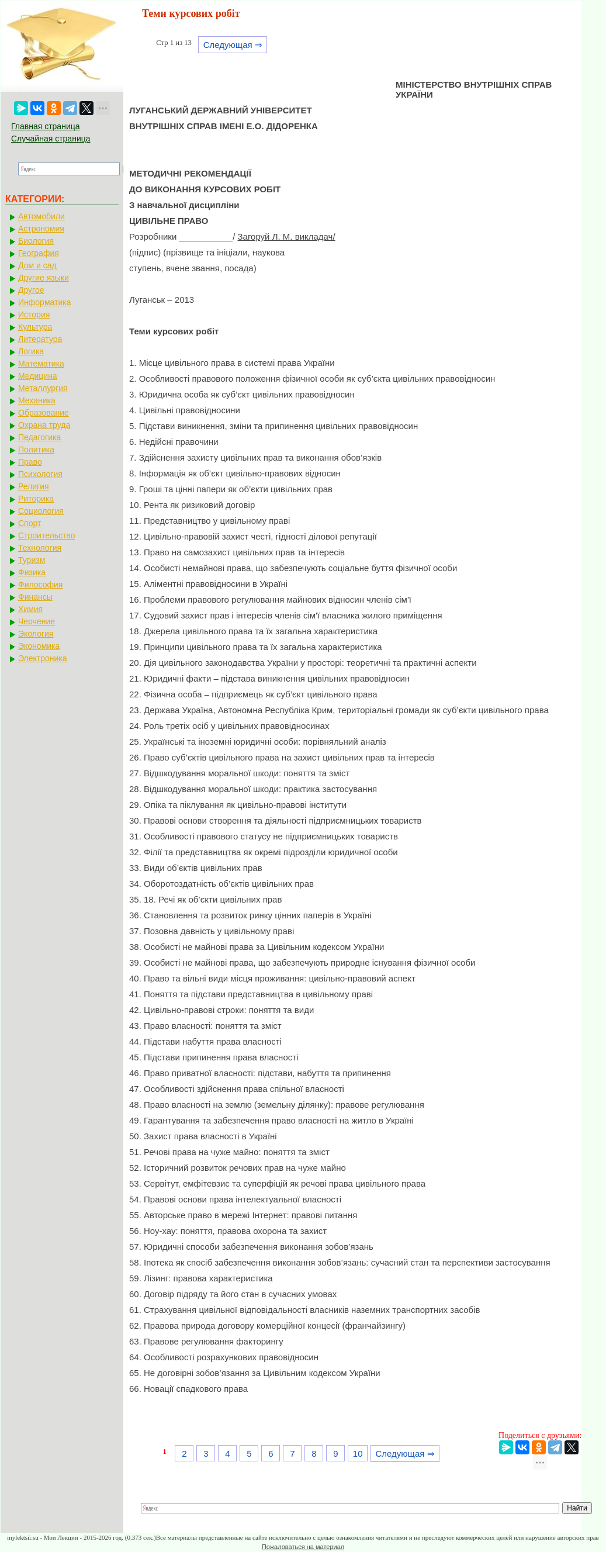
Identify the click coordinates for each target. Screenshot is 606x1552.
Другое (31, 290)
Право (30, 461)
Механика (37, 400)
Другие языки (43, 277)
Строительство (46, 535)
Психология (40, 474)
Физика (32, 572)
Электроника (42, 658)
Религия (33, 486)
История (34, 314)
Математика (41, 363)
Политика (36, 449)
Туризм (31, 560)
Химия (30, 609)
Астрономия (41, 228)
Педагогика (39, 437)
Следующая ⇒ (232, 45)
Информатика (44, 302)
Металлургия (43, 388)
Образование (43, 412)
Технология (39, 547)
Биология (36, 241)
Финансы (35, 597)
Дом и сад (37, 265)
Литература (40, 339)
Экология (35, 633)
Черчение (36, 621)
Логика (31, 351)
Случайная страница (51, 138)
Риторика (36, 498)
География (38, 253)
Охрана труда (44, 425)
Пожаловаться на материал (303, 1546)
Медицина (37, 376)
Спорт (29, 523)
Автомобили (41, 216)
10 (358, 1453)
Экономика (39, 646)
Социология (41, 511)
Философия (40, 584)
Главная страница (45, 126)
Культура (35, 326)
